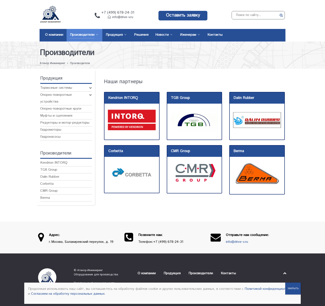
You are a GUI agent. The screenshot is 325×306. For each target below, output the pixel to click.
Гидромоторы (50, 129)
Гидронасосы (50, 136)
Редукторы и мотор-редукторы (64, 122)
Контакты (228, 273)
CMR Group (49, 190)
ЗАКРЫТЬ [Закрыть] (293, 288)
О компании (147, 273)
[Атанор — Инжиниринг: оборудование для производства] (52, 277)
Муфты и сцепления (56, 115)
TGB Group (48, 169)
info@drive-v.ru (122, 17)
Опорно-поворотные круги (60, 108)
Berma (45, 197)
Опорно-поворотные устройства (56, 98)
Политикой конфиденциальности (270, 288)
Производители (200, 273)
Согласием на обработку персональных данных (68, 293)
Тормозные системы (56, 87)
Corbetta (47, 183)
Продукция (172, 273)
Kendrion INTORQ (53, 162)
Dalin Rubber (49, 176)
